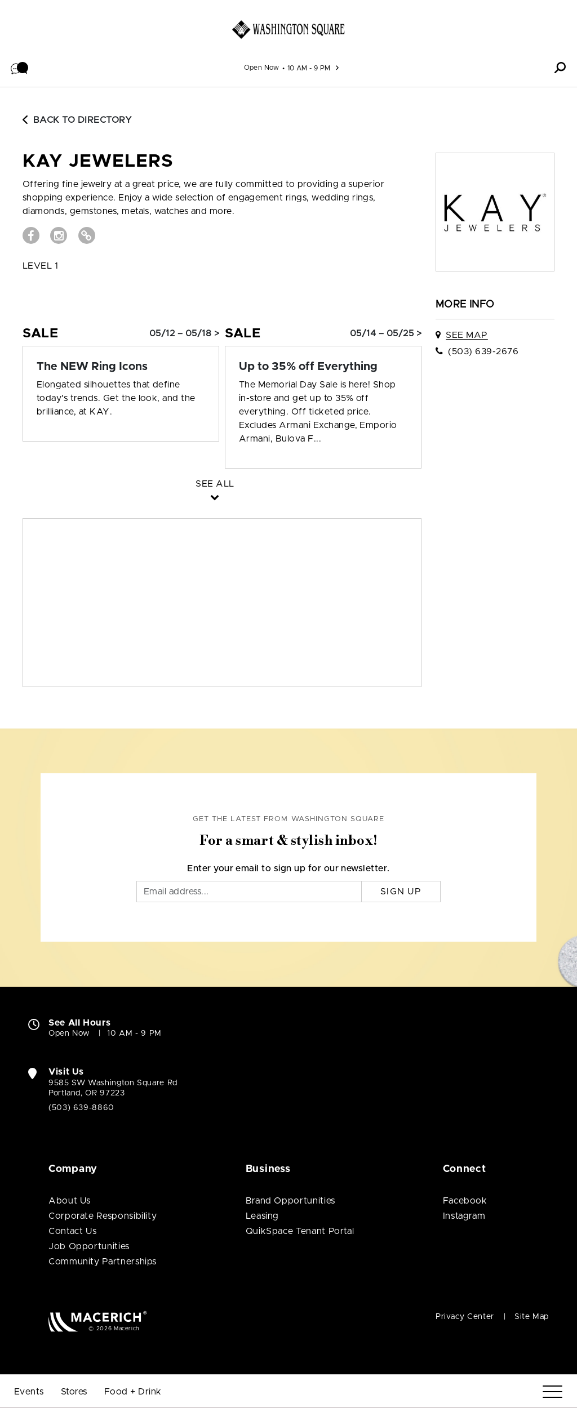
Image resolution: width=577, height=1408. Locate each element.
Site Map (531, 1317)
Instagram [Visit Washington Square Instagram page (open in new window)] (464, 1215)
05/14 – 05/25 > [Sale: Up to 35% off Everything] (385, 333)
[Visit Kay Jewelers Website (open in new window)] (86, 235)
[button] (19, 67)
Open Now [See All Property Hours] (261, 67)
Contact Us (72, 1231)
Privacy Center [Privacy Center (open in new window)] (465, 1317)
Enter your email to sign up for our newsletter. (288, 868)
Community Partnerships (102, 1261)
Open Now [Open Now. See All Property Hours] (69, 1033)
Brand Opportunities (290, 1200)
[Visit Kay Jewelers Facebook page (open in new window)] (31, 235)
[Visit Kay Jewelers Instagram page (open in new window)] (58, 235)
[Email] (249, 891)
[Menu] (552, 1392)
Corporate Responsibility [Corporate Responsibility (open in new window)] (102, 1215)
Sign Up (400, 891)
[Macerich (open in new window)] (97, 1321)
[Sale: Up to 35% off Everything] (323, 366)
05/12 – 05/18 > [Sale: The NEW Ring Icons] (184, 333)
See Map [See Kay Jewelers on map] (466, 335)
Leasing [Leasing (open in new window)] (262, 1215)
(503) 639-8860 (81, 1108)
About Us (69, 1200)
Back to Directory (77, 119)
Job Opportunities (89, 1246)
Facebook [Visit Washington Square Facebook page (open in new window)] (465, 1200)
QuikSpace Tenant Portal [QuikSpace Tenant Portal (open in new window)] (300, 1231)
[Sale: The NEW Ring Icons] (121, 366)
